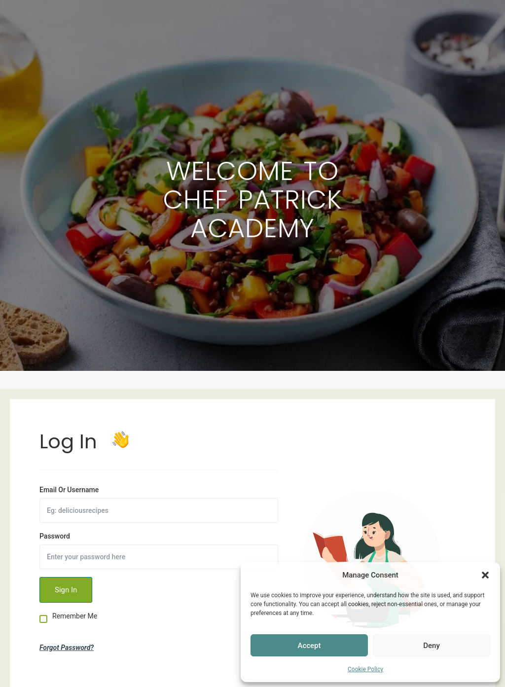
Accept (309, 645)
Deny (431, 645)
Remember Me (74, 616)
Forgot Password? (66, 647)
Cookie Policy (365, 669)
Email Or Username (69, 489)
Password (54, 536)
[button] (485, 575)
